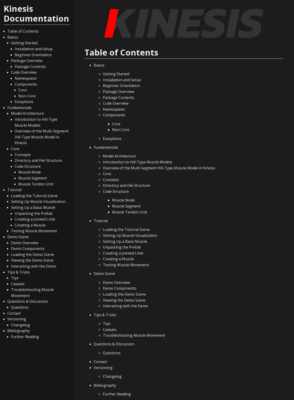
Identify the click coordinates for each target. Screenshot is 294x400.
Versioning (16, 319)
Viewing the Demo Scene (32, 260)
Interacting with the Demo (33, 266)
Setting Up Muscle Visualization (38, 201)
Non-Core (27, 95)
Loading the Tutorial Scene (34, 195)
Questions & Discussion (27, 301)
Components (26, 84)
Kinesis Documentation (36, 13)
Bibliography (18, 330)
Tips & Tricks (18, 272)
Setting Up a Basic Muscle (33, 207)
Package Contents (30, 66)
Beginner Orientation (33, 54)
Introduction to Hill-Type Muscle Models (137, 162)
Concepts (23, 154)
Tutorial (14, 189)
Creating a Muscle (30, 225)
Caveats (18, 283)
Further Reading (25, 336)
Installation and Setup (34, 48)
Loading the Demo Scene (32, 254)
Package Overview (26, 60)
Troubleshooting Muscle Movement (134, 335)
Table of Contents (23, 31)
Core (22, 89)
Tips (15, 277)
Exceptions (24, 101)
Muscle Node (29, 172)
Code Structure (28, 166)
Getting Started (24, 42)
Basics (12, 37)
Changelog (20, 324)
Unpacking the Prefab (34, 213)
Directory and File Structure (38, 160)
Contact (14, 313)
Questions (20, 307)
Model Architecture (27, 113)
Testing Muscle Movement (34, 230)
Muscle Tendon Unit (35, 184)
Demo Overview (24, 242)
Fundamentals (19, 107)
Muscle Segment (32, 178)
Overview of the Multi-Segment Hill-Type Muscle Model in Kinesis (41, 137)
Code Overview (24, 72)
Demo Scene (18, 236)
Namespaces (26, 78)
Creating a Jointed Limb (35, 219)
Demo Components (28, 248)
